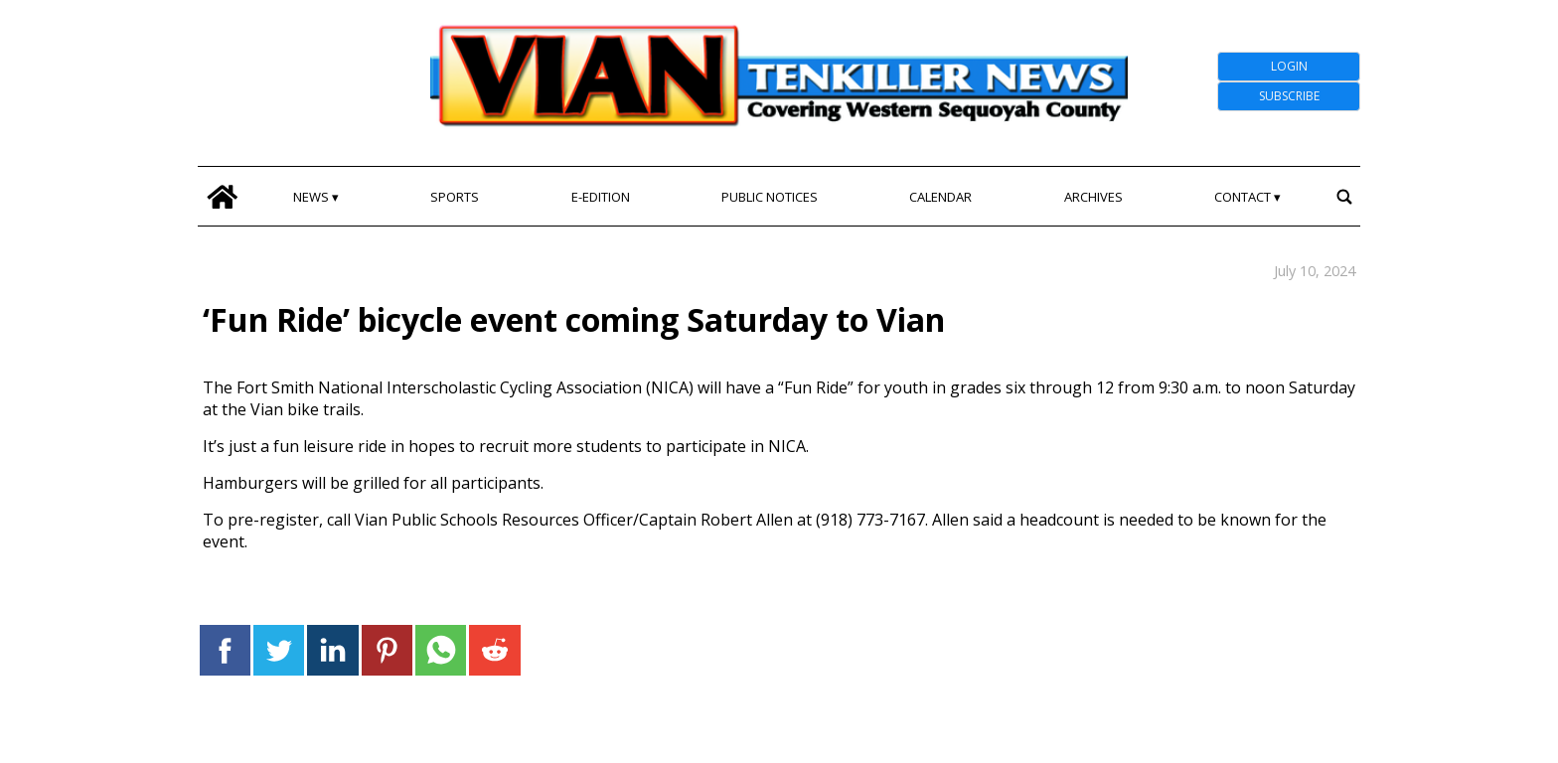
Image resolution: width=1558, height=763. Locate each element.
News (311, 197)
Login (1289, 66)
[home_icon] (222, 196)
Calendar (940, 197)
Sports (454, 197)
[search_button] (1343, 196)
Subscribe (1289, 95)
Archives (1093, 197)
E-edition (600, 197)
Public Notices (769, 197)
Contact (1242, 197)
